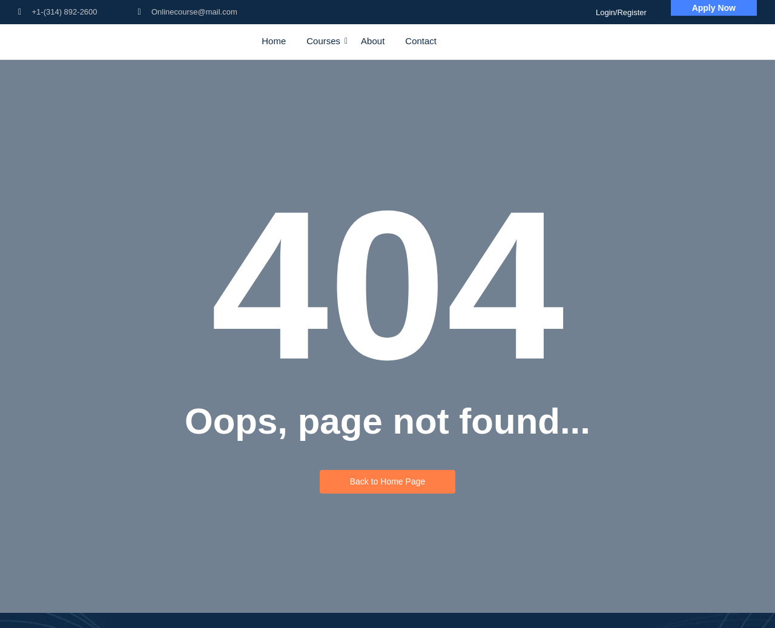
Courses (325, 41)
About (372, 41)
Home (274, 41)
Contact (421, 41)
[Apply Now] (714, 8)
